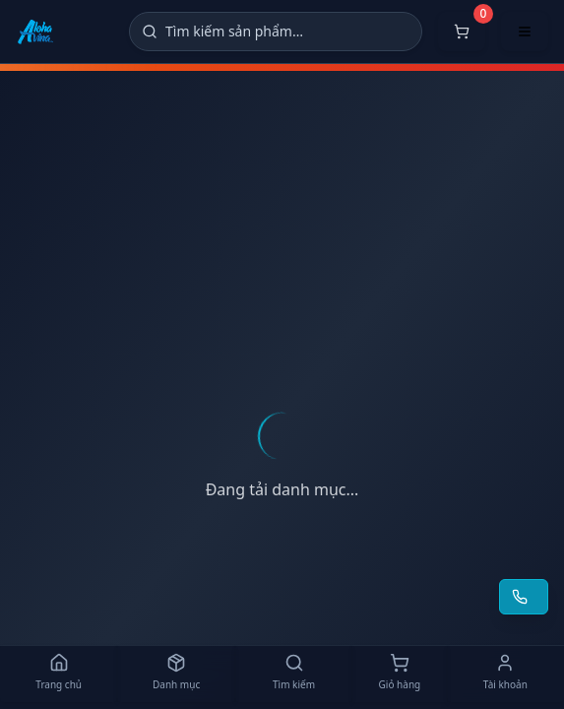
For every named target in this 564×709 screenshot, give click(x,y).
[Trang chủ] (58, 673)
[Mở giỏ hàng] (461, 31)
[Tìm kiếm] (275, 31)
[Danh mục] (175, 673)
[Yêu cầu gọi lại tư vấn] (523, 596)
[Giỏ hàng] (399, 673)
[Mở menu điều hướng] (524, 31)
